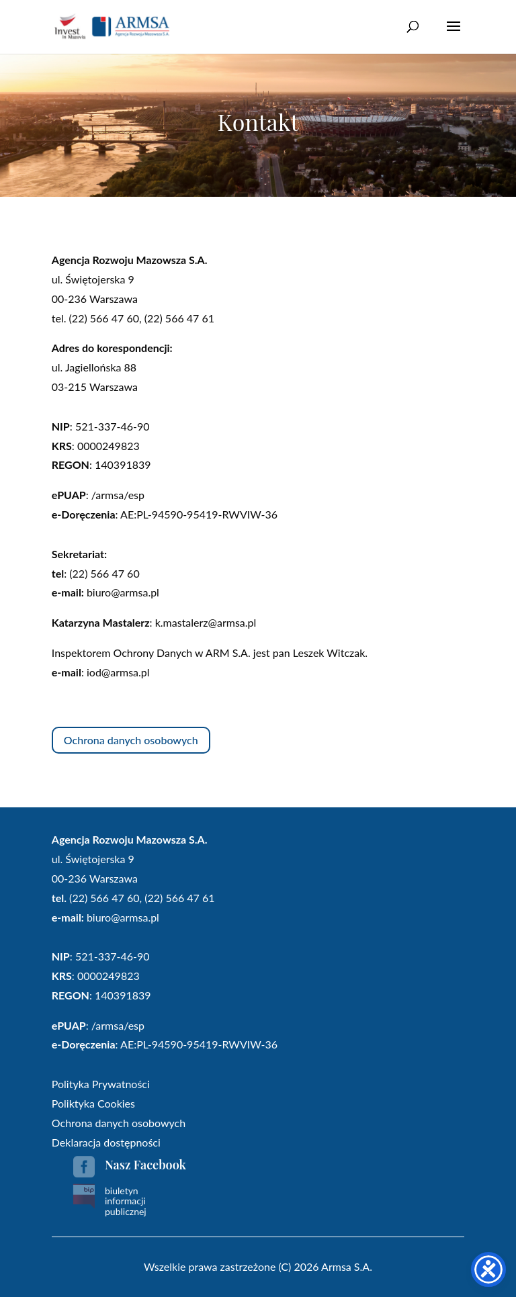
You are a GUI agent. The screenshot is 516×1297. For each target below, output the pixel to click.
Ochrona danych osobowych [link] (118, 1122)
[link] (112, 25)
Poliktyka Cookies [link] (93, 1103)
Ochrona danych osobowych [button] (131, 739)
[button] (453, 35)
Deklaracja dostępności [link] (106, 1142)
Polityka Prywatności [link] (101, 1083)
